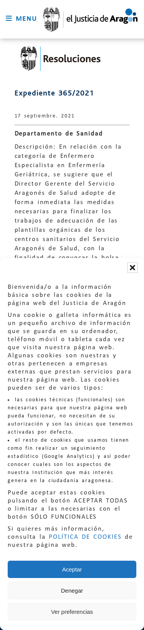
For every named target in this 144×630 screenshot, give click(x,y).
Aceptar (72, 569)
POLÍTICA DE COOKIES (85, 537)
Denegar (72, 590)
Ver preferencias (72, 611)
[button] (132, 267)
